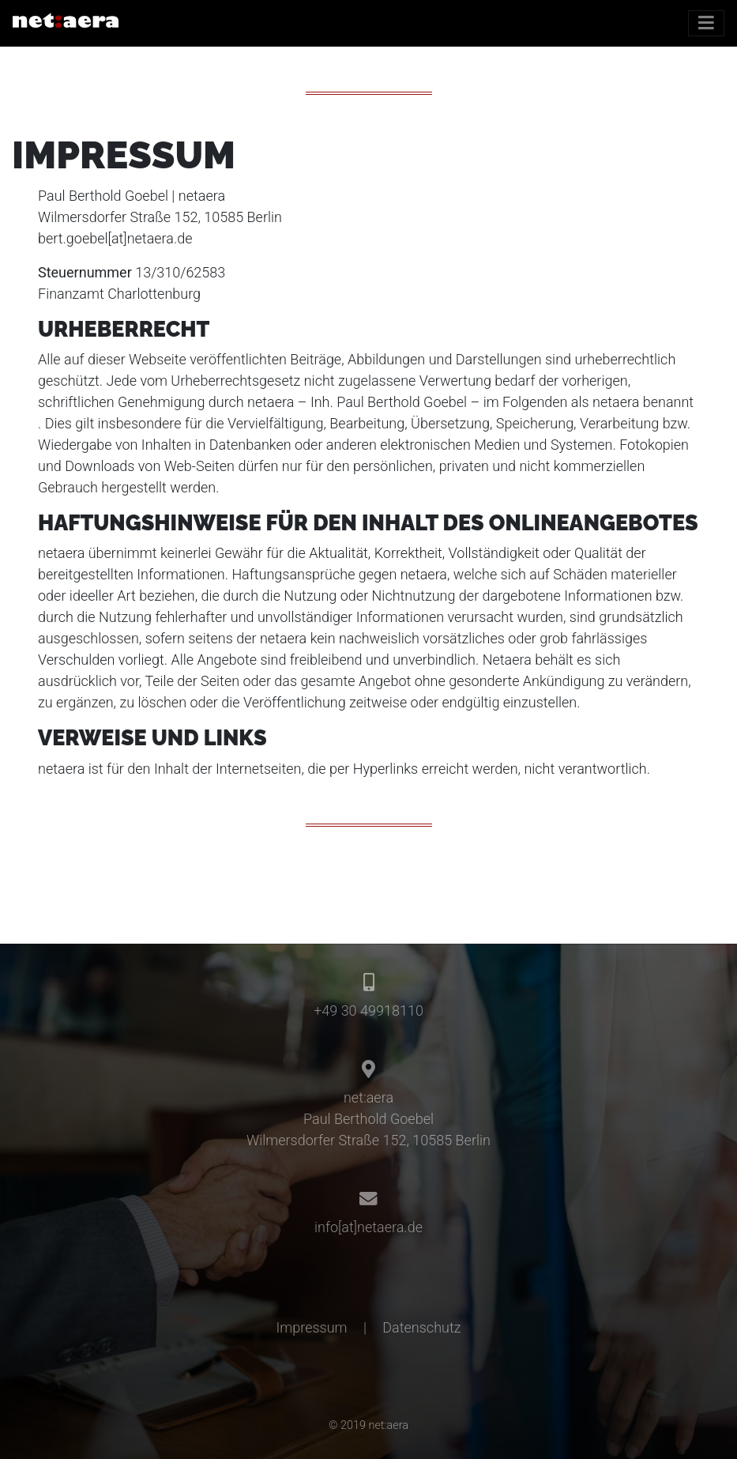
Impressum (312, 1327)
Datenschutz (421, 1327)
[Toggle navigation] (706, 23)
